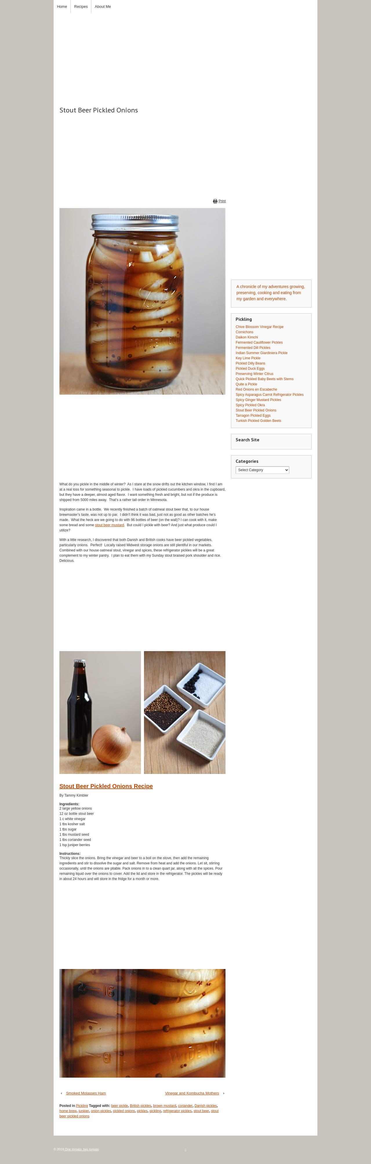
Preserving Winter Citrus (254, 374)
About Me (103, 6)
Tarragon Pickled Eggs (253, 415)
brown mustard (164, 1106)
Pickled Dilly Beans (250, 363)
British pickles (140, 1106)
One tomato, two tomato (81, 1149)
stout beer (201, 1111)
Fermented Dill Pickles (253, 348)
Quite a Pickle (246, 384)
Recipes (81, 6)
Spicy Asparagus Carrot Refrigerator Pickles (269, 395)
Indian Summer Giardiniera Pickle (262, 353)
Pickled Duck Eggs (250, 369)
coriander (185, 1106)
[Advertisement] (185, 53)
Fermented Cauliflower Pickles (259, 342)
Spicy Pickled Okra (250, 405)
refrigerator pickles (177, 1111)
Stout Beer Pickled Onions (256, 410)
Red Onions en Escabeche (256, 389)
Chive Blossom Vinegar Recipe (259, 327)
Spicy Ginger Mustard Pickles (258, 400)
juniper (84, 1111)
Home (62, 6)
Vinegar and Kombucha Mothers (192, 1093)
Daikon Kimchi (247, 337)
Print (222, 201)
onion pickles (101, 1111)
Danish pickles (205, 1106)
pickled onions (124, 1111)
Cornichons (244, 332)
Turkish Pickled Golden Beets (258, 421)
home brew (68, 1111)
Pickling (82, 1106)
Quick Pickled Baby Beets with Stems (264, 379)
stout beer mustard (109, 525)
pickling (155, 1111)
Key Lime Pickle (248, 358)
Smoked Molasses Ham (86, 1093)
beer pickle (119, 1106)
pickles (142, 1111)
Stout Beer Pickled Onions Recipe (106, 786)
